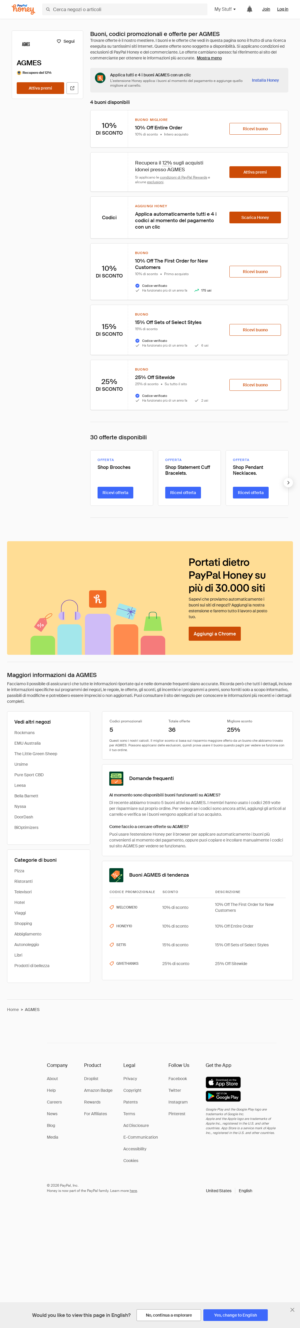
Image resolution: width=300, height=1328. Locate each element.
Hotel (19, 902)
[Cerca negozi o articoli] (124, 9)
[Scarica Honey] (255, 217)
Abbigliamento (27, 934)
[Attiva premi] (40, 88)
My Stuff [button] (225, 9)
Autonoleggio (26, 944)
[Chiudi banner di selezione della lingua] (292, 1309)
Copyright (132, 1090)
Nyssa (20, 806)
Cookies (130, 1160)
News (52, 1113)
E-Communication (140, 1137)
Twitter (174, 1090)
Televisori (23, 892)
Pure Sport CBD (29, 774)
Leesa (20, 785)
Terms (129, 1113)
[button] (229, 1191)
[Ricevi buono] (255, 129)
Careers (54, 1102)
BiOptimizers (26, 827)
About (52, 1078)
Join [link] (266, 9)
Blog (51, 1125)
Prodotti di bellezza (32, 965)
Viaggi (20, 913)
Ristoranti (23, 881)
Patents (130, 1102)
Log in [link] (282, 9)
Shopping (23, 923)
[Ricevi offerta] (115, 492)
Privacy (130, 1078)
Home (13, 1009)
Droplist (91, 1078)
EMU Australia (27, 743)
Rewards (92, 1102)
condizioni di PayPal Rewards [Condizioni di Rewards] (183, 177)
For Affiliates (95, 1113)
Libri (18, 955)
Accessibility (134, 1148)
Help (51, 1090)
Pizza (19, 870)
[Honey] (23, 9)
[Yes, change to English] (235, 1315)
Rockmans (24, 732)
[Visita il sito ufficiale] (72, 88)
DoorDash (23, 817)
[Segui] (65, 41)
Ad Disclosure (136, 1125)
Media (52, 1137)
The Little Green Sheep (35, 753)
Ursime (21, 764)
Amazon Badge (98, 1090)
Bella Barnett (26, 795)
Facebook (177, 1078)
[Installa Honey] (265, 80)
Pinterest (176, 1113)
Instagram (178, 1102)
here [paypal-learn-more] (133, 1190)
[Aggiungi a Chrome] (215, 634)
